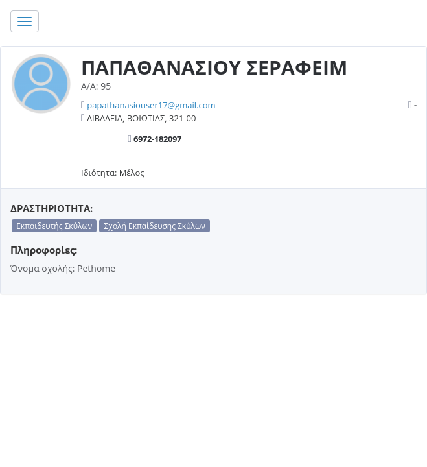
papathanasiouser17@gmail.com (151, 105)
